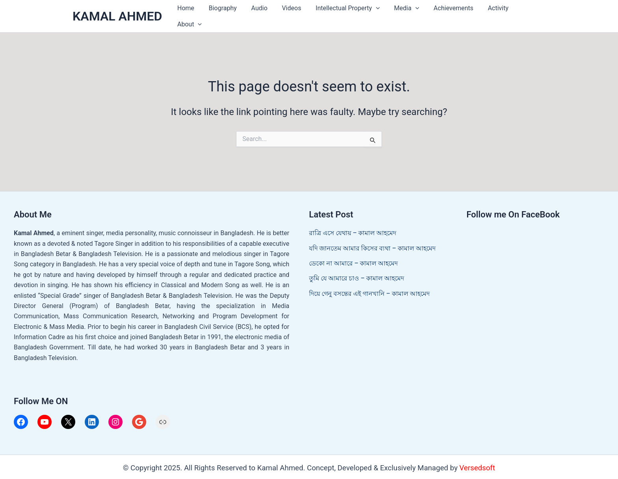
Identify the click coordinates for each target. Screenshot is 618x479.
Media (404, 14)
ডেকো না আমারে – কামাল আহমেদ (353, 258)
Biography (227, 14)
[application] (375, 14)
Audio (262, 14)
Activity (491, 14)
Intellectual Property (347, 14)
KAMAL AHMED (117, 13)
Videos (292, 14)
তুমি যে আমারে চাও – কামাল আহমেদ (356, 274)
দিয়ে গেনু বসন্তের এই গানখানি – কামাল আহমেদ (369, 289)
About (527, 14)
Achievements (449, 14)
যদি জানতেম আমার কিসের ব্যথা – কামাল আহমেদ (372, 243)
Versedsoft (477, 463)
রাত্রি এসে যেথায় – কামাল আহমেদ (352, 228)
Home (192, 14)
